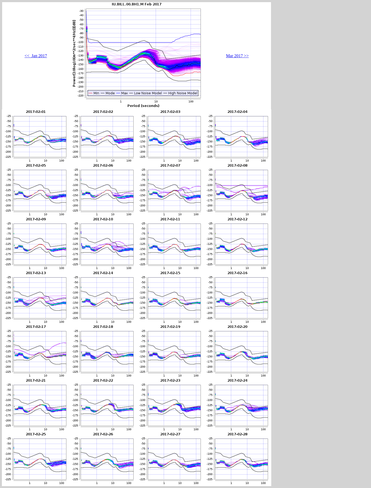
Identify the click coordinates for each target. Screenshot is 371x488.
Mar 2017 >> (237, 55)
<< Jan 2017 (35, 55)
